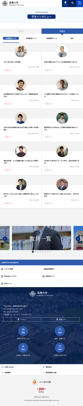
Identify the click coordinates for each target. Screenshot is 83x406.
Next (78, 238)
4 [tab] (40, 252)
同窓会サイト (50, 276)
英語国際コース (51, 38)
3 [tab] (38, 252)
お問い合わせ (9, 367)
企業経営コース (11, 38)
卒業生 (62, 31)
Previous (5, 238)
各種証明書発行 (49, 269)
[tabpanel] (41, 238)
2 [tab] (35, 252)
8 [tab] (50, 252)
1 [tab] (33, 252)
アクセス (22, 319)
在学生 (21, 31)
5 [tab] (43, 252)
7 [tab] (48, 252)
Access (65, 3)
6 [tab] (45, 252)
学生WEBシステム (10, 276)
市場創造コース (31, 38)
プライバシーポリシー (41, 397)
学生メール (8, 283)
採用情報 (8, 372)
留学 (72, 38)
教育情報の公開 (51, 372)
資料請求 (49, 367)
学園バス (61, 319)
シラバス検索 (8, 269)
